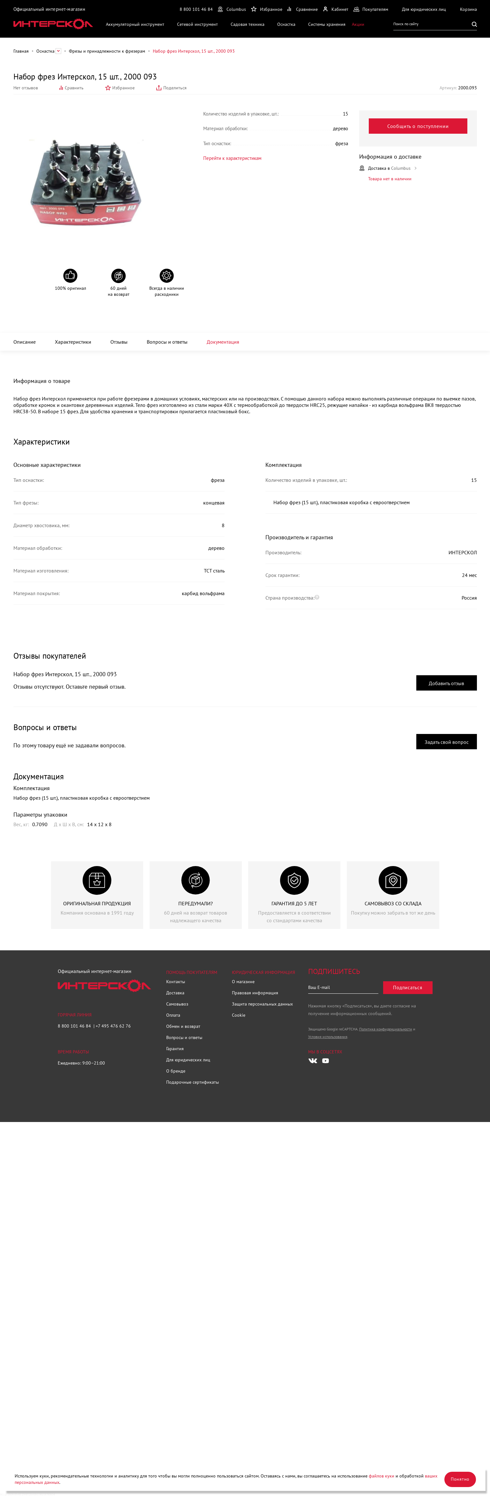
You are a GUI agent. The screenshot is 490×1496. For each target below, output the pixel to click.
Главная (21, 51)
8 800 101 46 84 (196, 9)
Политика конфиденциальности (385, 1029)
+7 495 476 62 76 (113, 1026)
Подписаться (407, 987)
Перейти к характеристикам (226, 157)
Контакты (175, 981)
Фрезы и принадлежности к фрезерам (107, 51)
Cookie (238, 1015)
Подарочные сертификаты (192, 1082)
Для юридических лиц (188, 1060)
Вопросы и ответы (167, 341)
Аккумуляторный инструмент (135, 23)
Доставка (175, 993)
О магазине (243, 981)
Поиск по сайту (406, 23)
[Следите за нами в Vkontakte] (312, 1060)
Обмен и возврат (183, 1026)
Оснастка (286, 23)
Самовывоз (177, 1004)
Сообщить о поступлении (418, 126)
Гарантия (175, 1048)
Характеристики (73, 341)
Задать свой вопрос (447, 742)
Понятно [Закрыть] (460, 1479)
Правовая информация (255, 993)
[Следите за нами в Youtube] (325, 1060)
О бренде (175, 1071)
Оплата (173, 1015)
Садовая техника (247, 23)
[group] (97, 895)
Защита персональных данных (262, 1004)
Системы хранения (326, 23)
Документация (223, 341)
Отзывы (119, 341)
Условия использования (327, 1036)
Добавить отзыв (446, 683)
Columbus (236, 9)
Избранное (123, 88)
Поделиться (175, 88)
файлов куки (381, 1476)
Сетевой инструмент (197, 23)
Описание (24, 341)
